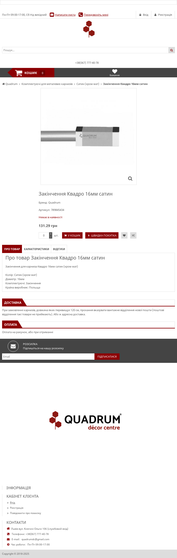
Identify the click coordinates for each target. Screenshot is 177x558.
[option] (88, 136)
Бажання (115, 72)
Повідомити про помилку (23, 513)
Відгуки (59, 249)
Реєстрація (14, 508)
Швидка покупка (103, 235)
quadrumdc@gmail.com (35, 539)
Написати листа (65, 15)
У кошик (74, 235)
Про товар (12, 249)
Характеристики (36, 249)
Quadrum (54, 202)
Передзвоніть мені (96, 15)
